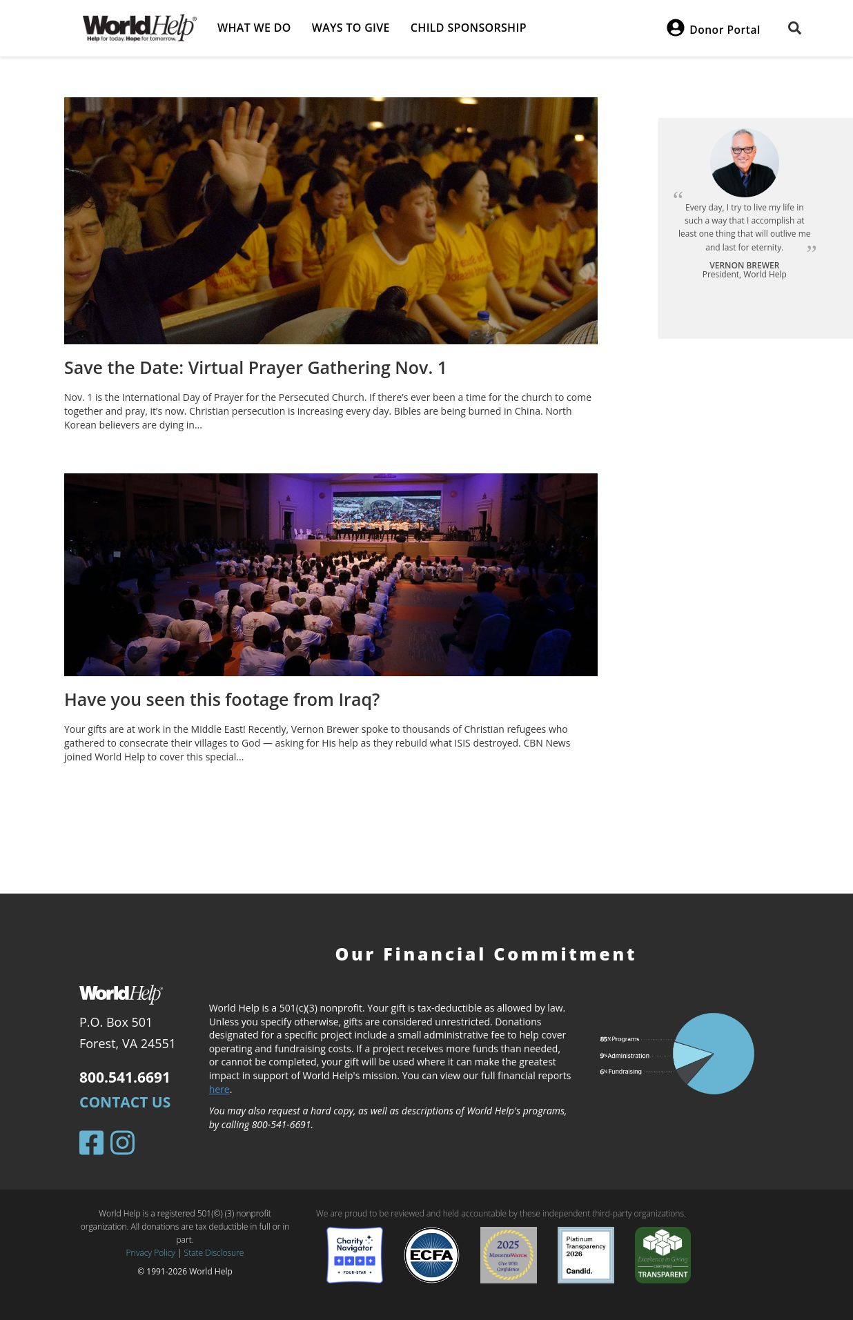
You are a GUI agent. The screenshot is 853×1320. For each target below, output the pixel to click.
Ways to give (351, 27)
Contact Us (124, 1102)
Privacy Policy (150, 1253)
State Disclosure (214, 1253)
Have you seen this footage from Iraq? (222, 699)
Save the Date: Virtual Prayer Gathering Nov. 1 (255, 367)
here (219, 1089)
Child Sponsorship (469, 27)
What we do (254, 27)
